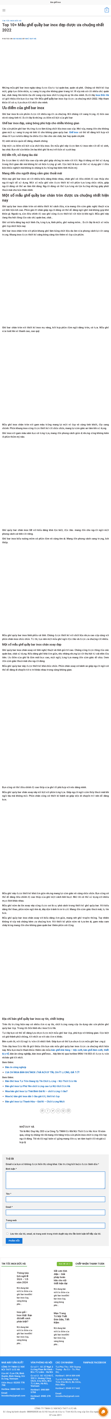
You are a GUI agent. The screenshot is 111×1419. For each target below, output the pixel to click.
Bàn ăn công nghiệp (15, 1067)
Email (9, 1207)
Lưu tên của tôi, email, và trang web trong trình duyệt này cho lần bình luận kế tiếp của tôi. (55, 1234)
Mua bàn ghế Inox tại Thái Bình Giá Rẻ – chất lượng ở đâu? (36, 1091)
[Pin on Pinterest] (63, 1110)
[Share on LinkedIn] (68, 1110)
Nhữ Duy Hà (30, 39)
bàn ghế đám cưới (92, 1050)
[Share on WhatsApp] (42, 1110)
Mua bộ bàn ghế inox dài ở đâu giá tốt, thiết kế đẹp (32, 1096)
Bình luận (11, 1169)
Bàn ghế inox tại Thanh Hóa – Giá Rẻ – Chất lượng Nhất (35, 1101)
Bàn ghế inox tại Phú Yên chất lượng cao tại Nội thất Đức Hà (37, 1086)
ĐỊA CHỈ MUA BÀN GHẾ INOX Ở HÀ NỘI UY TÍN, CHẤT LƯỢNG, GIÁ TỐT (42, 1072)
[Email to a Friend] (58, 1110)
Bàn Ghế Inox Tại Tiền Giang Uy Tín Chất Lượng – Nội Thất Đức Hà (41, 1081)
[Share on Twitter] (52, 1110)
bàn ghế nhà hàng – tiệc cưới (66, 1050)
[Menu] (4, 10)
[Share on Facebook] (47, 1110)
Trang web (11, 1220)
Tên (8, 1194)
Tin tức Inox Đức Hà (11, 21)
